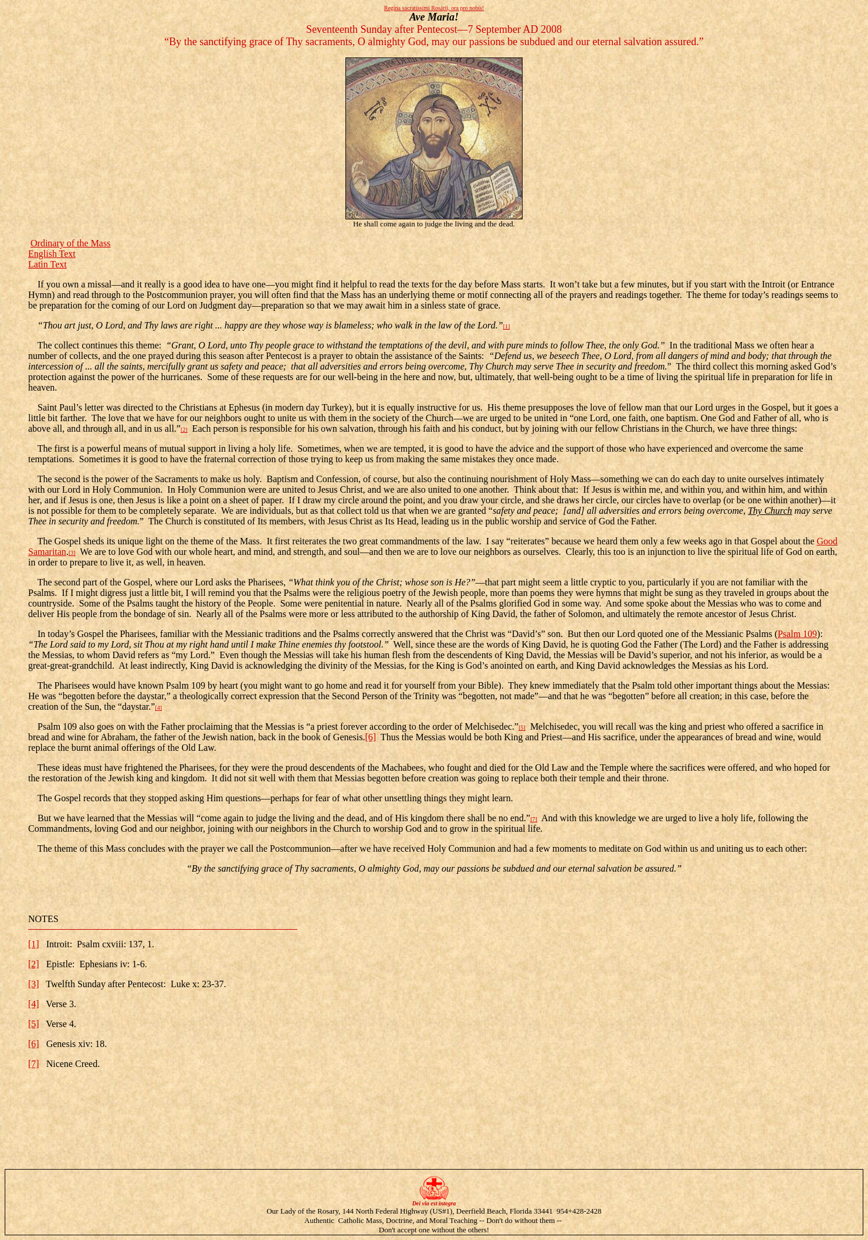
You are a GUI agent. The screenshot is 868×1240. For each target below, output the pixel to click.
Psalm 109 (797, 634)
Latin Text (47, 264)
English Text (52, 254)
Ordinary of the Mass (70, 243)
